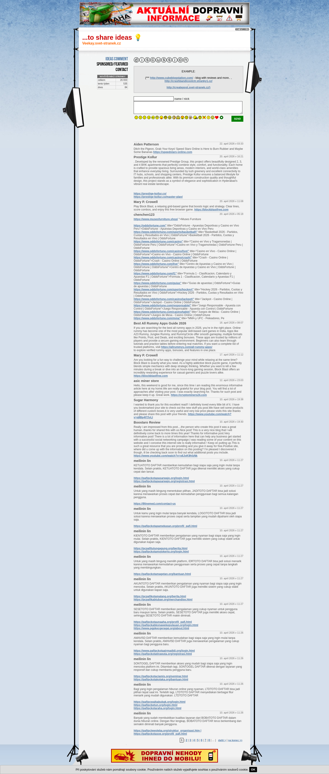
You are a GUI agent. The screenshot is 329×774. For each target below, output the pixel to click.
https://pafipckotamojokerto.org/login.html (161, 551)
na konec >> (235, 740)
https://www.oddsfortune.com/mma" (157, 318)
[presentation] (168, 131)
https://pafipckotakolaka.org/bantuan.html (161, 679)
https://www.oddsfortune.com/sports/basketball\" (166, 232)
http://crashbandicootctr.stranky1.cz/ (188, 81)
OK (253, 769)
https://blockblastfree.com (211, 209)
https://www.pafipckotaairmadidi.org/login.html (164, 650)
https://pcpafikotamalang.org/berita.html (160, 596)
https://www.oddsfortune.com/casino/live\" (161, 251)
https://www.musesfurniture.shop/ (156, 219)
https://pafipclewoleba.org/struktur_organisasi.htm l (167, 730)
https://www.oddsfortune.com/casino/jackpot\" (164, 299)
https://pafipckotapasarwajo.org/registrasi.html (164, 481)
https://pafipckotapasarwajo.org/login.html (161, 478)
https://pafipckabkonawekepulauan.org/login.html (166, 625)
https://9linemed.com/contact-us (155, 503)
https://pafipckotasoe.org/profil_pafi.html (160, 733)
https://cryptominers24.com (189, 395)
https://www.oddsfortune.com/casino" (158, 241)
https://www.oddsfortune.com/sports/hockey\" (164, 289)
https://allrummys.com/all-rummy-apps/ (186, 347)
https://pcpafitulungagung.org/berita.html (160, 548)
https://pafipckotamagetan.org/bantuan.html (162, 574)
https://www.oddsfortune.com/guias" (157, 283)
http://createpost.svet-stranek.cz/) (188, 87)
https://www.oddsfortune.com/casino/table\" (162, 311)
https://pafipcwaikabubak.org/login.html (160, 701)
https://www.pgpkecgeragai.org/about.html (161, 628)
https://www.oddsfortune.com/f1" (155, 273)
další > (222, 740)
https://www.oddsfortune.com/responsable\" (162, 305)
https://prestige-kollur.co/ (150, 193)
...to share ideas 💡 (112, 37)
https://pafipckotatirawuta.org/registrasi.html (163, 654)
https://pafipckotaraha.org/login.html (157, 708)
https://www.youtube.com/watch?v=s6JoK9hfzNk (165, 455)
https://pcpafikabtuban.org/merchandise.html (163, 599)
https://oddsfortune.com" (150, 225)
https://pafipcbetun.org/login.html (155, 705)
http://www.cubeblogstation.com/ (171, 77)
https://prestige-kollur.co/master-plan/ (158, 196)
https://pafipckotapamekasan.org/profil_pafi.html (165, 526)
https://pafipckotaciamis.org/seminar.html (161, 676)
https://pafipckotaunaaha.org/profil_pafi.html (163, 622)
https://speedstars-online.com (172, 152)
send (237, 118)
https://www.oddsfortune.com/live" (156, 264)
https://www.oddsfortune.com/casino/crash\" (163, 257)
